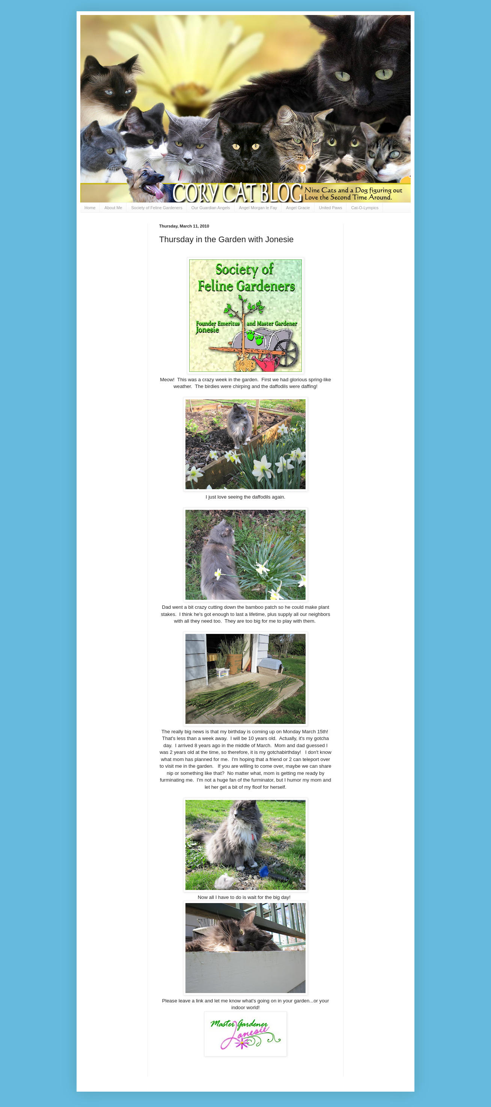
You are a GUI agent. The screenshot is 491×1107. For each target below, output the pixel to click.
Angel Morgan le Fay (258, 207)
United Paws (330, 207)
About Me (113, 207)
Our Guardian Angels (210, 207)
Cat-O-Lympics (364, 207)
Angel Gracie (298, 207)
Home (89, 207)
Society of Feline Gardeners (156, 207)
